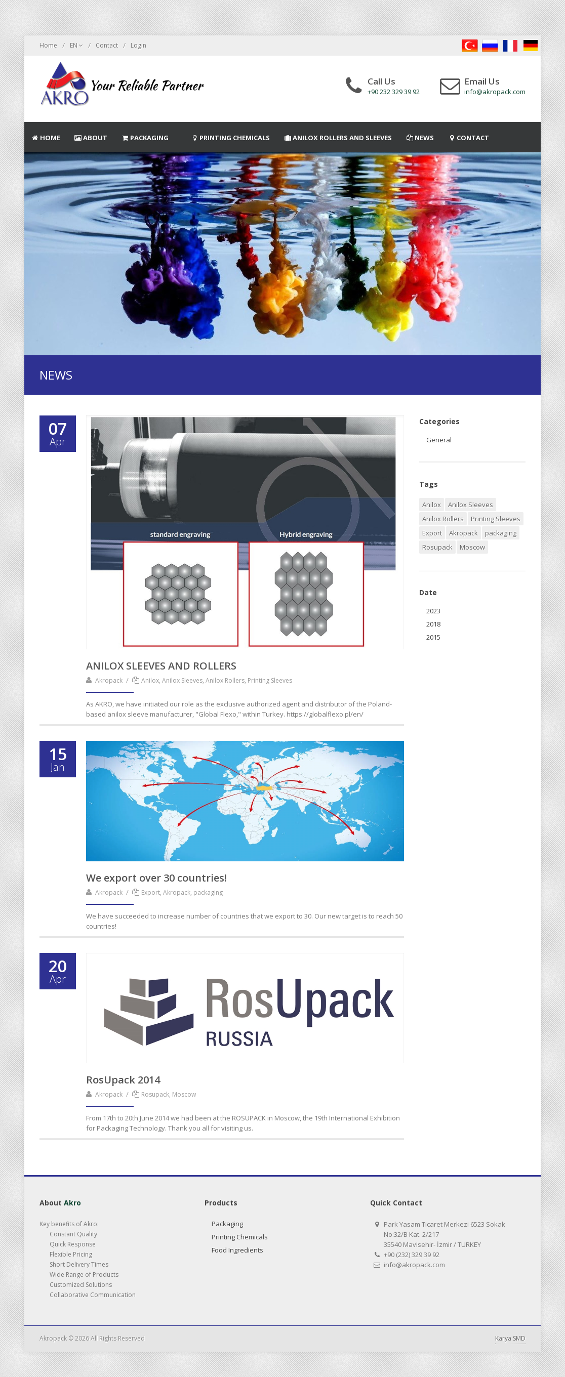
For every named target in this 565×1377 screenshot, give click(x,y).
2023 (433, 610)
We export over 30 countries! (156, 878)
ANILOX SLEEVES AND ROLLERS (161, 666)
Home (48, 45)
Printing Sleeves (495, 518)
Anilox (431, 504)
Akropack (109, 680)
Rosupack (437, 547)
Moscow (472, 547)
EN (76, 45)
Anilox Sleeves (470, 504)
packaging (500, 532)
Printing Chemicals (240, 1236)
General (439, 439)
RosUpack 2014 (123, 1080)
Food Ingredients (237, 1250)
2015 (433, 637)
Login (138, 45)
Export (432, 532)
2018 (433, 624)
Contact (107, 45)
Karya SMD (510, 1338)
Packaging (227, 1223)
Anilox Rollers (443, 518)
